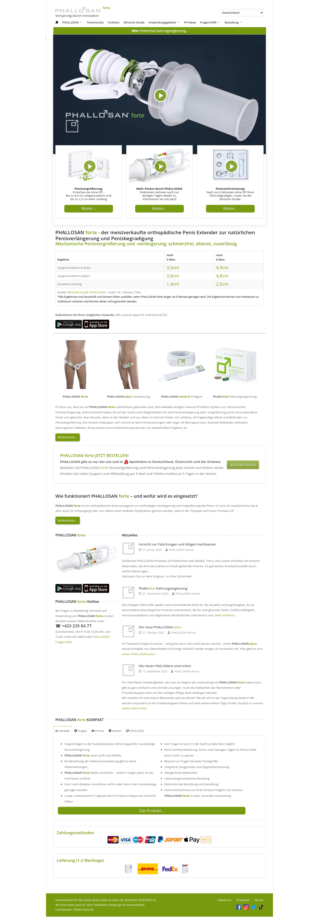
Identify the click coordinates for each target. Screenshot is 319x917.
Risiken (115, 731)
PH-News (190, 22)
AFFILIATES (135, 731)
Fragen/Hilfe (210, 22)
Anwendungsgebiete (164, 22)
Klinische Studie (133, 22)
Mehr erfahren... (226, 615)
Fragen (80, 731)
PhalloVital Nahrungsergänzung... (160, 31)
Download (243, 900)
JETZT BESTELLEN (243, 464)
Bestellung (233, 22)
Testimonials (95, 22)
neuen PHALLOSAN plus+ (139, 654)
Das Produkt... (149, 811)
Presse (97, 731)
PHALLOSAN (72, 22)
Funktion (113, 22)
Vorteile (63, 731)
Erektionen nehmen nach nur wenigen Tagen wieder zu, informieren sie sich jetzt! (159, 194)
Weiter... (88, 210)
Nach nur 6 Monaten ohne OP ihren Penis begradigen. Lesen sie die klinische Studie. (230, 194)
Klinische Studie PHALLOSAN (87, 292)
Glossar (259, 900)
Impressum (224, 900)
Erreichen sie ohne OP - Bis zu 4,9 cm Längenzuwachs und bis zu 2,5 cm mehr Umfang (88, 194)
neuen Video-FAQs (134, 708)
